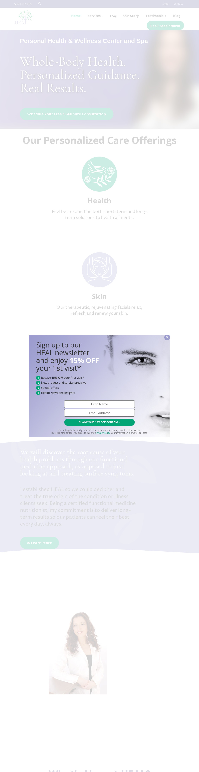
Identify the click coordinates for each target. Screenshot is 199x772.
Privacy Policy (103, 432)
